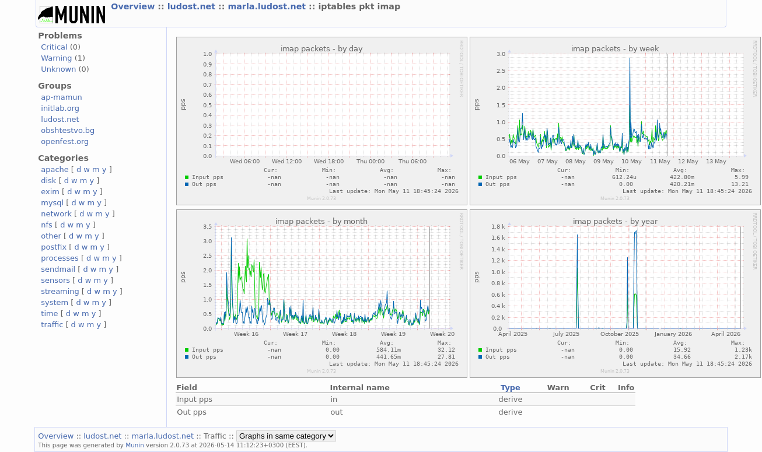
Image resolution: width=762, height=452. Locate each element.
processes (60, 258)
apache (54, 169)
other (51, 236)
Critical (54, 47)
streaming (60, 291)
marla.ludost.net (268, 6)
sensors (55, 280)
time (49, 313)
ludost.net (192, 6)
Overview (134, 6)
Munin (134, 445)
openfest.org (65, 141)
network (56, 213)
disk (48, 180)
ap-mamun (61, 97)
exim (50, 191)
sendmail (58, 269)
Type (510, 387)
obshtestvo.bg (68, 130)
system (54, 302)
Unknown (58, 69)
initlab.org (60, 108)
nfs (47, 224)
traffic (52, 324)
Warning (56, 58)
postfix (54, 247)
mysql (52, 202)
